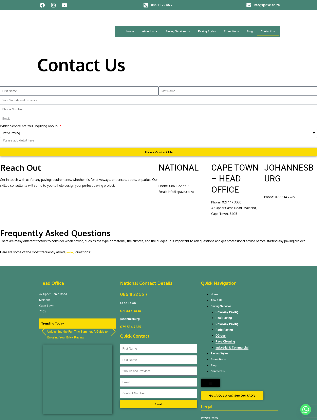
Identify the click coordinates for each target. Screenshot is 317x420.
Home (130, 18)
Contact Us (268, 18)
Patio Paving (225, 304)
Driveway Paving (228, 286)
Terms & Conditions (213, 404)
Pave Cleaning (226, 316)
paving (70, 226)
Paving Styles (207, 18)
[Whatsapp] (305, 409)
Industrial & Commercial (233, 322)
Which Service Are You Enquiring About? (29, 99)
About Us (149, 18)
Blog (250, 18)
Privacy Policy (210, 393)
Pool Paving (224, 292)
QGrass (221, 310)
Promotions (231, 18)
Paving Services (178, 18)
